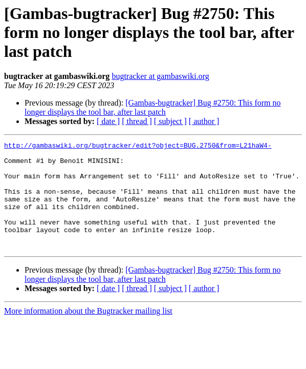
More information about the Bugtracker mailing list (88, 332)
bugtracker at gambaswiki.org (160, 76)
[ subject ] (170, 121)
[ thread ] (137, 121)
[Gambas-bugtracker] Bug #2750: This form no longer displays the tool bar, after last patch (152, 107)
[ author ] (204, 121)
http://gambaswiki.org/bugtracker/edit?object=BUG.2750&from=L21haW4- (138, 146)
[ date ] (108, 121)
